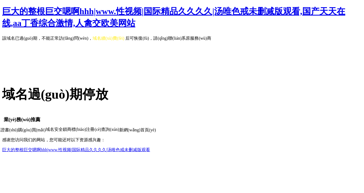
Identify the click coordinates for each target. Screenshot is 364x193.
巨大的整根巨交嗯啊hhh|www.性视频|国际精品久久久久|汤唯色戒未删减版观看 (76, 149)
